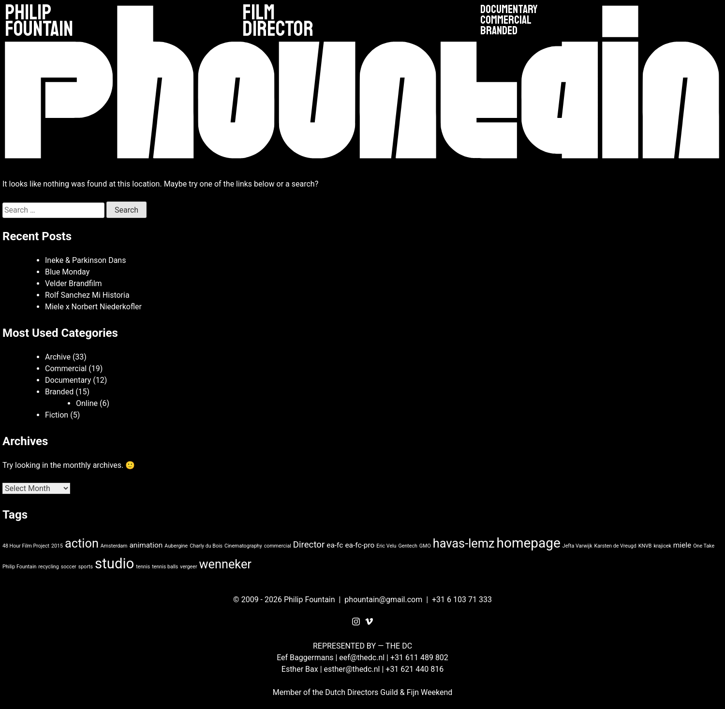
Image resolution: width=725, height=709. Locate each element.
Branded (499, 31)
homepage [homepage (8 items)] (529, 543)
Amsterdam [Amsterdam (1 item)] (114, 546)
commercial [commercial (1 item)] (277, 546)
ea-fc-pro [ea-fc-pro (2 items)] (359, 545)
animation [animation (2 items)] (146, 545)
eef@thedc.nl (362, 657)
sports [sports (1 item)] (85, 567)
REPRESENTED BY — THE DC (362, 646)
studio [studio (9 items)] (114, 563)
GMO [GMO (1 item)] (425, 546)
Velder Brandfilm (73, 283)
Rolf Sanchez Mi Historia (87, 295)
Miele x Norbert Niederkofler (93, 306)
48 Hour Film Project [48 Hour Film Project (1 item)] (25, 546)
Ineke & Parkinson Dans (85, 260)
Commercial (506, 20)
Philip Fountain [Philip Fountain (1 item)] (19, 567)
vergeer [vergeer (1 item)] (188, 567)
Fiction (56, 415)
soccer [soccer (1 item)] (68, 567)
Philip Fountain (39, 21)
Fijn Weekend (430, 692)
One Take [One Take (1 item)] (703, 546)
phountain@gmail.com (383, 599)
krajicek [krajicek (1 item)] (662, 546)
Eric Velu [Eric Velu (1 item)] (386, 546)
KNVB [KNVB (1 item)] (645, 546)
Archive (58, 357)
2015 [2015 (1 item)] (57, 546)
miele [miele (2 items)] (682, 545)
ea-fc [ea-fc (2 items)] (334, 545)
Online (87, 403)
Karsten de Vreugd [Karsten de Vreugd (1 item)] (615, 546)
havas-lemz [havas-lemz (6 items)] (464, 543)
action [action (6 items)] (82, 543)
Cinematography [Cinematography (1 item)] (243, 546)
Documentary (509, 9)
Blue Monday (67, 271)
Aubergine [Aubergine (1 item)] (176, 546)
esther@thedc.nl (352, 669)
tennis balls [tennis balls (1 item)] (165, 567)
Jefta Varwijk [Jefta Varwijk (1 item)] (577, 546)
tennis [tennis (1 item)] (143, 567)
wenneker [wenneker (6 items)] (225, 564)
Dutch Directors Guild (361, 692)
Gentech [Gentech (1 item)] (407, 546)
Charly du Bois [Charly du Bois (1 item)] (206, 546)
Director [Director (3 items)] (309, 544)
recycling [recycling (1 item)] (48, 567)
